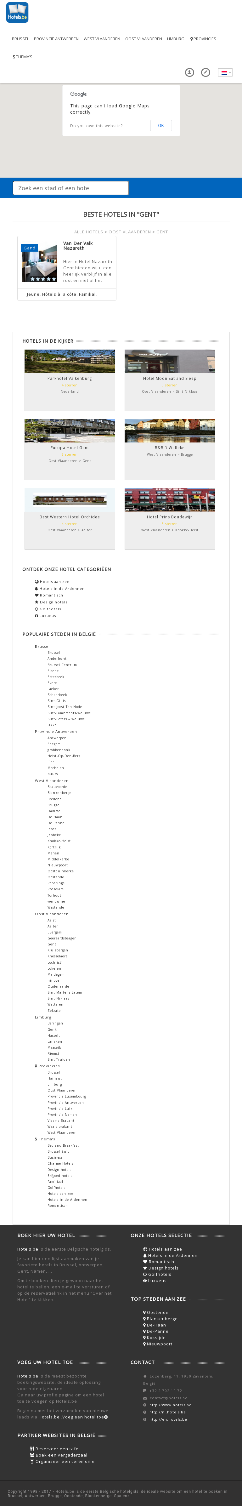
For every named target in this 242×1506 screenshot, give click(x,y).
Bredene (55, 799)
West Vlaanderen (102, 39)
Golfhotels (48, 609)
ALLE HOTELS (88, 232)
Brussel (20, 39)
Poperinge (56, 883)
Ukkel (53, 725)
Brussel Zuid (59, 1151)
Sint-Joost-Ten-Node (65, 707)
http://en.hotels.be (168, 1419)
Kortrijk (54, 847)
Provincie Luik (60, 1108)
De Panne (56, 823)
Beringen (55, 1023)
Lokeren (54, 968)
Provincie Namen (62, 1114)
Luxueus (45, 615)
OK (161, 125)
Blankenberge (59, 792)
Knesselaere (58, 956)
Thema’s (22, 57)
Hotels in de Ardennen (60, 588)
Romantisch (49, 595)
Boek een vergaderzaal (58, 1455)
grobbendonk (59, 750)
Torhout (54, 895)
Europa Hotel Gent (70, 447)
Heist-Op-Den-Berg (64, 756)
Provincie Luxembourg (67, 1096)
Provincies (202, 39)
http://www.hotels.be (170, 1404)
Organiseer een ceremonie (62, 1461)
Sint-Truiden (59, 1059)
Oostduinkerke (61, 871)
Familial (87, 294)
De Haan (55, 817)
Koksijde (154, 1337)
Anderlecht (57, 658)
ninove (53, 980)
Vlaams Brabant (61, 1120)
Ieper (52, 829)
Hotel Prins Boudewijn (170, 517)
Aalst (52, 920)
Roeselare (56, 889)
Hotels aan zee (52, 581)
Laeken (54, 689)
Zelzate (54, 1010)
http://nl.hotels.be (167, 1412)
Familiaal (55, 1181)
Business (55, 1157)
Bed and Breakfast (63, 1145)
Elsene (53, 671)
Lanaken (55, 1041)
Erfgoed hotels (60, 1175)
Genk (52, 1029)
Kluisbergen (58, 950)
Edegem (54, 744)
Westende (56, 907)
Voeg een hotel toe (85, 1417)
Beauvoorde (57, 786)
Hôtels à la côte (59, 294)
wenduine (56, 901)
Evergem (55, 932)
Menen (53, 853)
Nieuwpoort (58, 865)
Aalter (53, 926)
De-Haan (154, 1325)
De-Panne (156, 1331)
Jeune (33, 294)
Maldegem (56, 974)
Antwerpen (57, 738)
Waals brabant (60, 1126)
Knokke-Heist (59, 841)
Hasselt (54, 1035)
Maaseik (54, 1047)
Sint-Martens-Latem (65, 992)
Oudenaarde (58, 986)
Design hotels (51, 602)
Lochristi (55, 962)
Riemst (53, 1053)
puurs (53, 774)
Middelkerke (58, 859)
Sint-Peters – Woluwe (66, 719)
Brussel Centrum (62, 665)
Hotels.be (27, 1249)
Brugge (53, 805)
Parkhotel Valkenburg (70, 378)
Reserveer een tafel (55, 1449)
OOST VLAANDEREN (130, 232)
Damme (54, 811)
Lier (51, 762)
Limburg (175, 39)
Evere (52, 683)
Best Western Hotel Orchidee (70, 517)
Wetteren (56, 1004)
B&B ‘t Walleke (170, 447)
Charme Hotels (60, 1163)
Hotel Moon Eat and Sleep (170, 378)
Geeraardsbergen (62, 938)
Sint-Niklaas (58, 998)
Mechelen (56, 768)
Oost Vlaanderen (143, 39)
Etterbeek (56, 677)
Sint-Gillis (57, 701)
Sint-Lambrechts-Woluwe (69, 713)
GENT (162, 232)
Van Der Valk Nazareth (78, 245)
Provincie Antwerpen (56, 39)
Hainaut (55, 1078)
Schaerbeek (57, 695)
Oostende (56, 877)
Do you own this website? (96, 125)
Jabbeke (54, 835)
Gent (52, 944)
